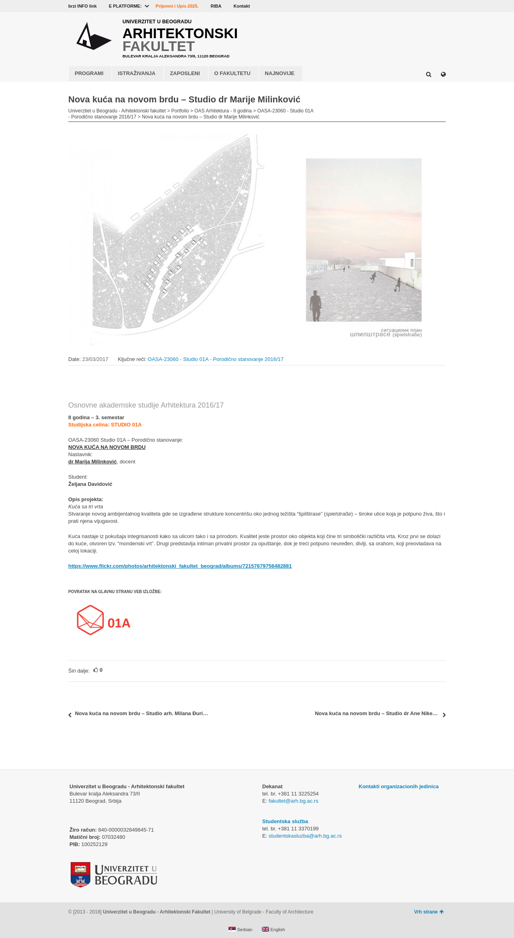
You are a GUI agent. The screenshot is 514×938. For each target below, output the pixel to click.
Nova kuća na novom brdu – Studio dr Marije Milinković (200, 117)
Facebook (394, 6)
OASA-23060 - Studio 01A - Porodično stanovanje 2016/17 (216, 359)
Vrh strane (429, 912)
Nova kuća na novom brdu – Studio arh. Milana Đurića (142, 713)
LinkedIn (429, 6)
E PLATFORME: (125, 6)
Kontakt (241, 6)
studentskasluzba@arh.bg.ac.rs (305, 836)
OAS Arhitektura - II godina (223, 111)
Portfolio (180, 111)
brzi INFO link (82, 6)
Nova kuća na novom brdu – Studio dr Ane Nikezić (377, 713)
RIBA (216, 6)
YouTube (406, 6)
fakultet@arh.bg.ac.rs (293, 801)
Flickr (417, 6)
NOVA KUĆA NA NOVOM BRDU (107, 447)
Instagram (441, 6)
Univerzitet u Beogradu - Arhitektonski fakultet (117, 111)
